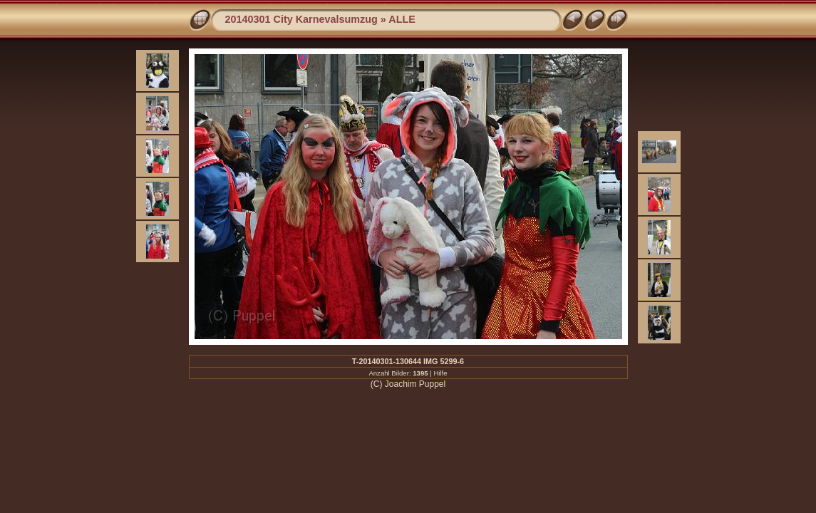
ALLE (401, 19)
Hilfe (440, 373)
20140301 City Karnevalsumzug (301, 19)
